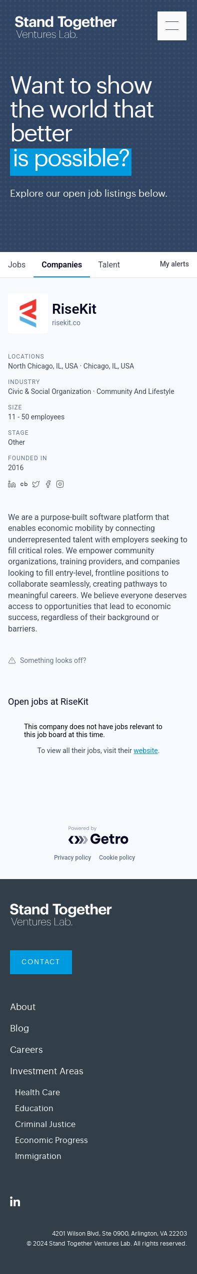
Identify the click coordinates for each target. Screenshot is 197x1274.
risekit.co (66, 323)
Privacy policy (72, 857)
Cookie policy (117, 857)
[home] (68, 29)
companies (62, 264)
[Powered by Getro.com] (98, 835)
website (146, 751)
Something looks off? (47, 660)
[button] (172, 26)
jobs (17, 264)
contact (41, 962)
